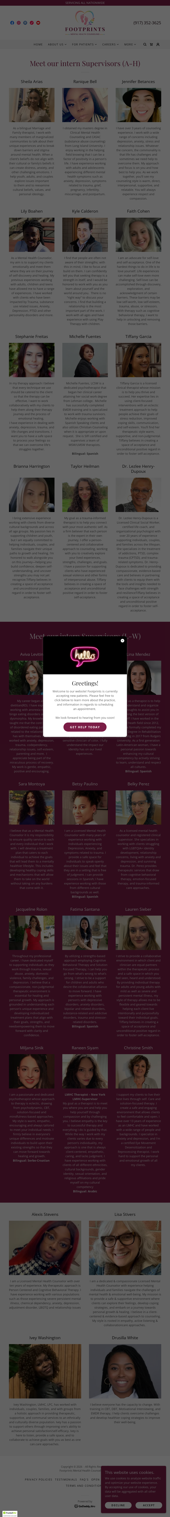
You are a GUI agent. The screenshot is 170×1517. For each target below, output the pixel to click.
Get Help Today (85, 727)
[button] (9, 1514)
